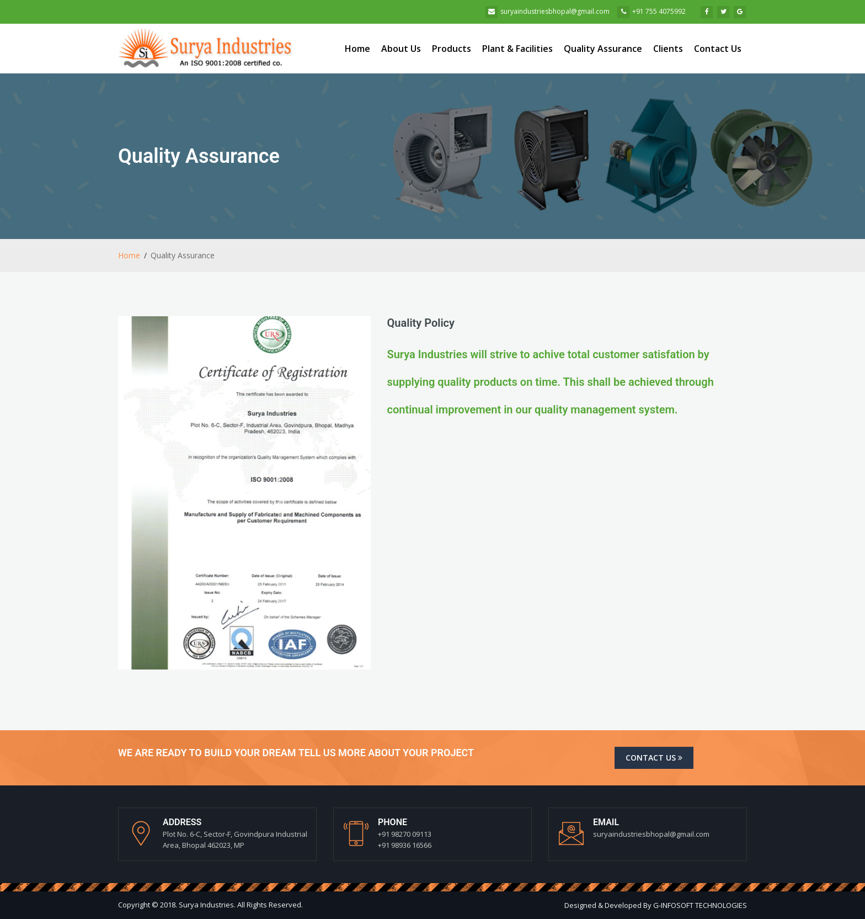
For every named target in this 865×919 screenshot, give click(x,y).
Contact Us (717, 49)
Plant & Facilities (517, 49)
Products (451, 49)
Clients (668, 49)
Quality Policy (421, 323)
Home (357, 49)
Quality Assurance (603, 49)
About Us (401, 49)
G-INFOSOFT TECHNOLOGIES (700, 905)
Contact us (654, 757)
